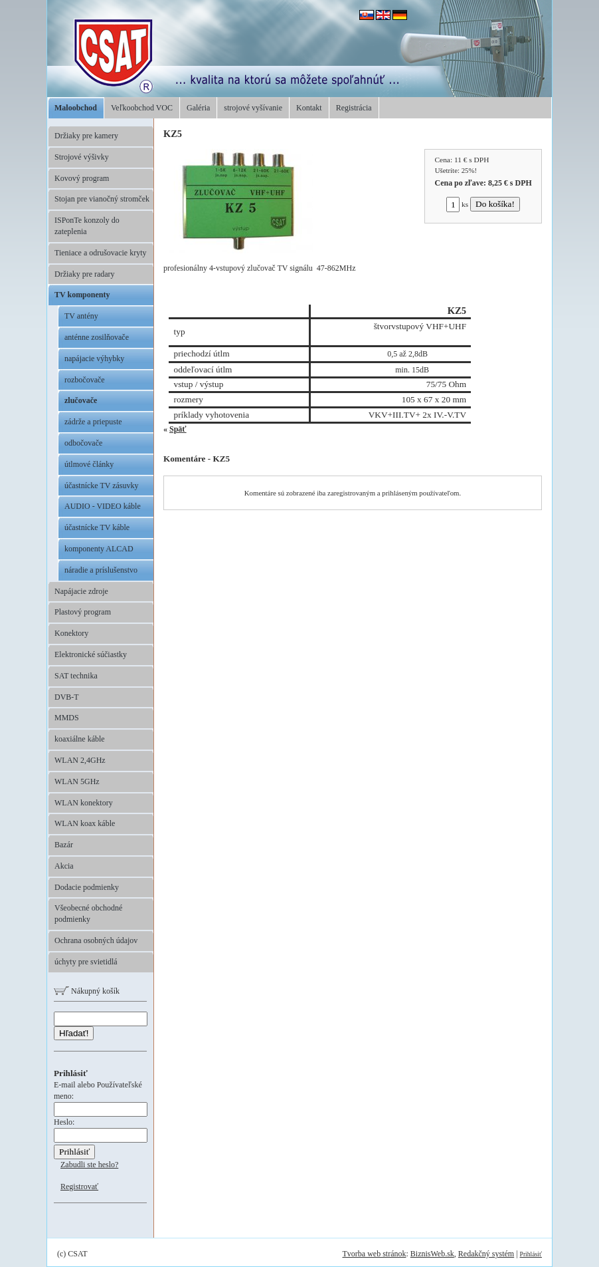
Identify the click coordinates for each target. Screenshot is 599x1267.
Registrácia (354, 107)
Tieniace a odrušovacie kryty (100, 252)
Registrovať (79, 1186)
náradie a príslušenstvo (100, 570)
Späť (178, 429)
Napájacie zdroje (81, 591)
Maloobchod (75, 107)
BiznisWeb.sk (432, 1253)
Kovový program (81, 178)
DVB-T (66, 697)
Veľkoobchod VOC (142, 107)
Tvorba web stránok (374, 1253)
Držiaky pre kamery (86, 135)
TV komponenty (82, 294)
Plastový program (82, 612)
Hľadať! (73, 1033)
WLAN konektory (83, 802)
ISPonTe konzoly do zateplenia (87, 225)
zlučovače (80, 400)
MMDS (66, 717)
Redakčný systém (486, 1253)
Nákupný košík (87, 991)
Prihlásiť (531, 1254)
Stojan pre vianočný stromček (101, 199)
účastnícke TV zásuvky (101, 485)
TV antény (81, 316)
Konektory (71, 633)
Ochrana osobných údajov (95, 940)
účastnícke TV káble (96, 527)
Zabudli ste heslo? (89, 1164)
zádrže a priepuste (93, 421)
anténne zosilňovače (96, 337)
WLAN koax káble (84, 823)
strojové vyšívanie (253, 107)
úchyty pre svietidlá (86, 961)
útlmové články (89, 464)
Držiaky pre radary (84, 274)
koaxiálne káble (79, 739)
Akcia (64, 866)
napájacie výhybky (94, 358)
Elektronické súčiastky (90, 654)
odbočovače (83, 443)
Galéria (198, 107)
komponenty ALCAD (98, 548)
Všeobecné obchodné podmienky (88, 913)
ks (457, 204)
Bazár (63, 844)
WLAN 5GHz (77, 781)
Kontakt (309, 107)
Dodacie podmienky (86, 887)
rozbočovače (84, 379)
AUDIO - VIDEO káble (102, 506)
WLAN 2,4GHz (80, 760)
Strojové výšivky (81, 157)
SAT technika (76, 675)
